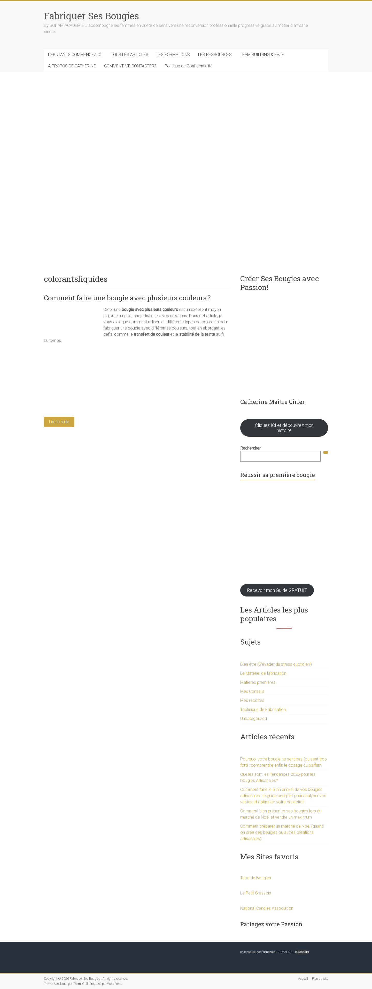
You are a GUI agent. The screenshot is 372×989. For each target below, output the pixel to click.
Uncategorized (253, 718)
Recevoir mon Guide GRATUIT (277, 590)
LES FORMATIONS (173, 54)
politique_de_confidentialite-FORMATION (266, 952)
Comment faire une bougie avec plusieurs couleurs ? (127, 297)
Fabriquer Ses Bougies (91, 16)
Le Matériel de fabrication (263, 673)
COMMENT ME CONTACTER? (130, 66)
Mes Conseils (252, 691)
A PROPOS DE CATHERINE (72, 66)
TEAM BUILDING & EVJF (262, 54)
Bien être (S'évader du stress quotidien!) (276, 664)
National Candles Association (266, 908)
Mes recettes (252, 700)
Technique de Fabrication (263, 709)
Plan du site (320, 978)
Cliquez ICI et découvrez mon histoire (284, 427)
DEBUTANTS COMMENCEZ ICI (75, 54)
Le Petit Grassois (255, 893)
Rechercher (250, 448)
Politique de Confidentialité (189, 66)
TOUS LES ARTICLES (129, 54)
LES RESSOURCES (215, 54)
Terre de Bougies (255, 877)
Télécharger (302, 952)
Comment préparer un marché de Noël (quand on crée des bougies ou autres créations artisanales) (282, 832)
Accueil (303, 978)
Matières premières (257, 682)
